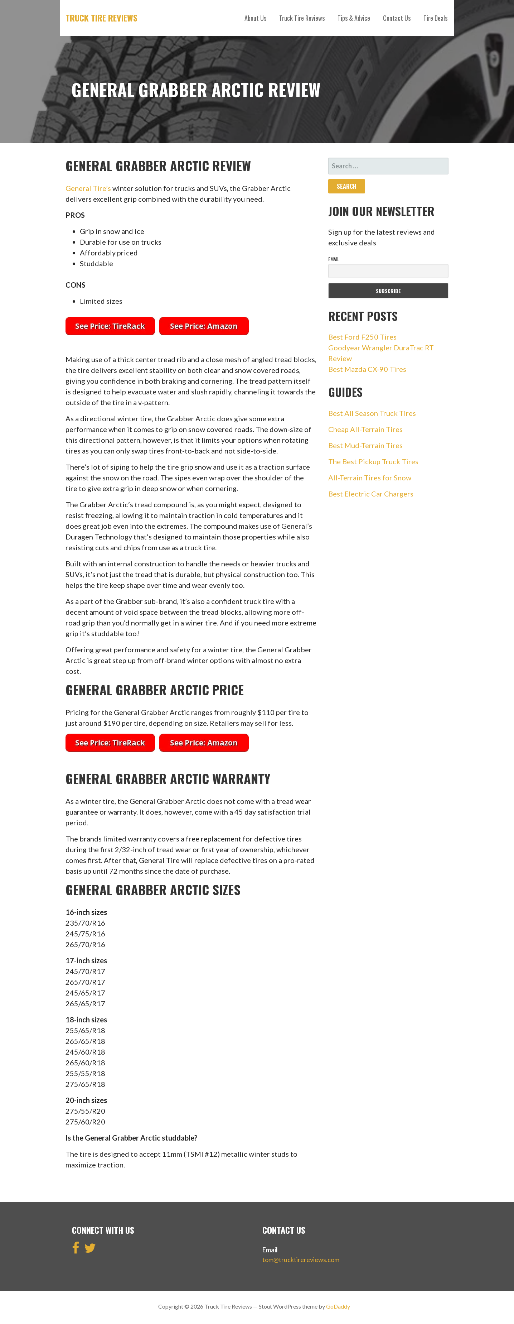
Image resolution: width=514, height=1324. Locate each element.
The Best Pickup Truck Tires (373, 461)
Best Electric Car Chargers (370, 493)
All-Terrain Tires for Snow (369, 477)
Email (333, 259)
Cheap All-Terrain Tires (365, 429)
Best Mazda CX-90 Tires (367, 369)
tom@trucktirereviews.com (300, 1259)
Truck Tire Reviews (101, 17)
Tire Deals (435, 18)
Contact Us (397, 18)
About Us (255, 18)
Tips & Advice (354, 18)
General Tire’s (88, 188)
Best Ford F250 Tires (362, 336)
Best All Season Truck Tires (372, 413)
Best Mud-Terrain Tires (365, 445)
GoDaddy (338, 1306)
